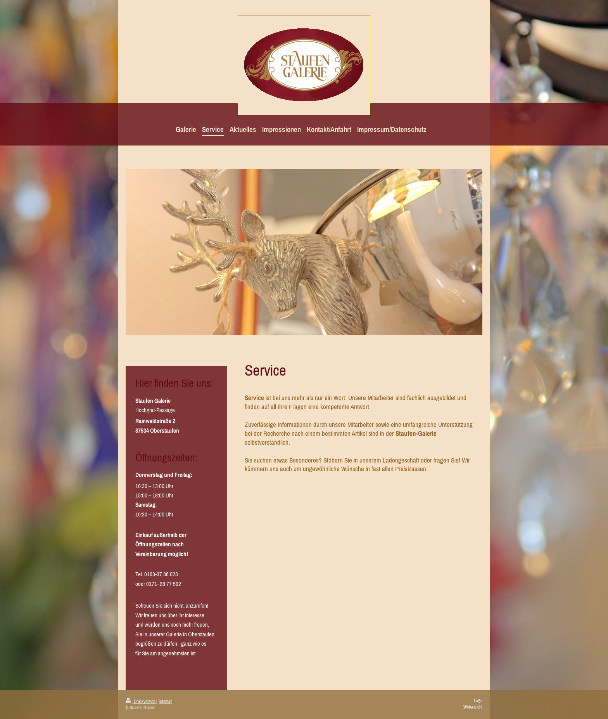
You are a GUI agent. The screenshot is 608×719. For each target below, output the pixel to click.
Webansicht (472, 707)
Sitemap (165, 701)
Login (478, 700)
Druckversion (141, 701)
